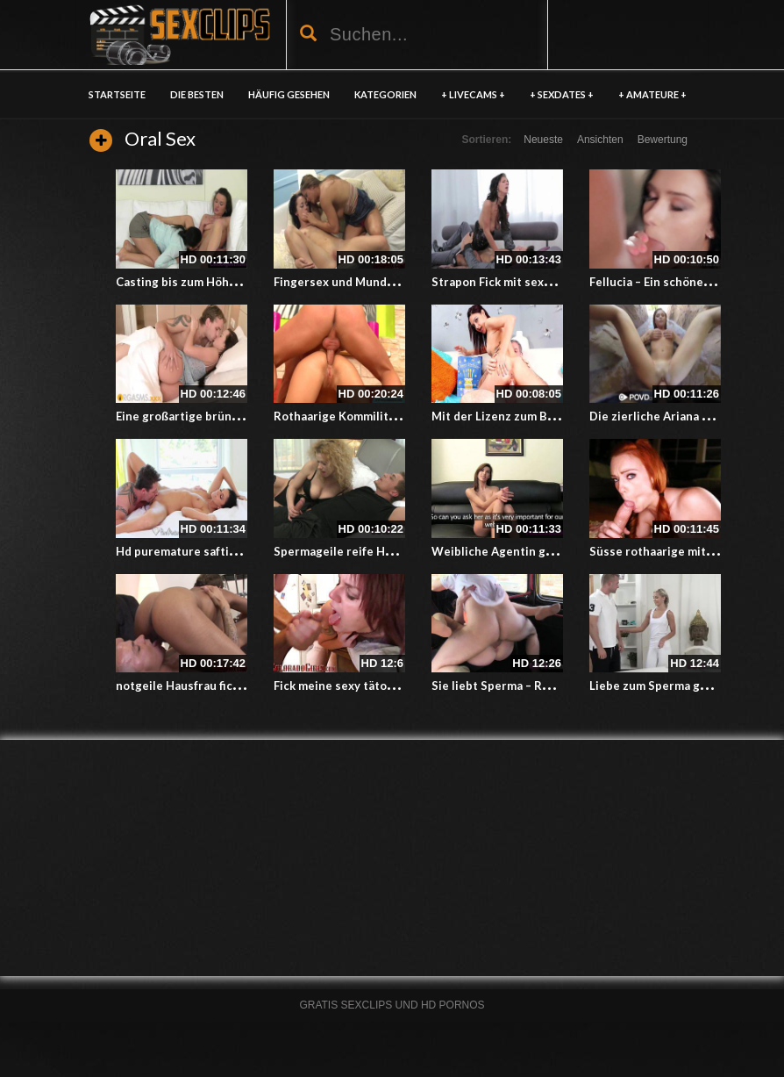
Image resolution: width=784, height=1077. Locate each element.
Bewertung (663, 139)
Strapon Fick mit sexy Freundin (516, 282)
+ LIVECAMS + (473, 94)
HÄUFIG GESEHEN (289, 94)
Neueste (543, 139)
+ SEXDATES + (562, 94)
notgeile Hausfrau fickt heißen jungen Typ (232, 686)
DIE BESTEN (197, 94)
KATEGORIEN (385, 94)
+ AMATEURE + (652, 94)
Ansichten (600, 139)
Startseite (117, 94)
